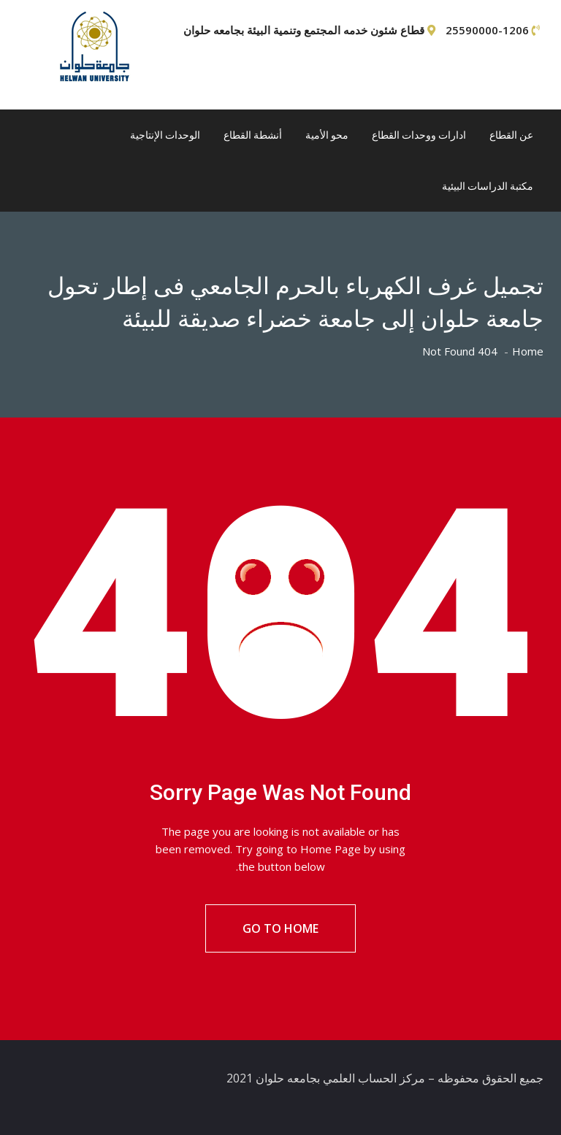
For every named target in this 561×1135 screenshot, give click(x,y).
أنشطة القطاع (253, 135)
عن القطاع (511, 135)
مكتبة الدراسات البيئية (487, 186)
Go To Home (280, 928)
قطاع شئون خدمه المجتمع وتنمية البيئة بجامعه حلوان (303, 30)
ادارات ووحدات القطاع (419, 135)
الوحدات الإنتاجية (165, 135)
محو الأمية (326, 135)
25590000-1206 (487, 30)
